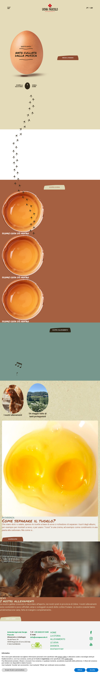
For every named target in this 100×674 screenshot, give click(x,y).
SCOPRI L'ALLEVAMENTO (60, 330)
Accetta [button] (92, 670)
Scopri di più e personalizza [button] (14, 670)
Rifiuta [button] (80, 670)
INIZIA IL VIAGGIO (67, 58)
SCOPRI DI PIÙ (12, 539)
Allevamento (57, 639)
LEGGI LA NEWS (10, 619)
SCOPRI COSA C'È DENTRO (15, 277)
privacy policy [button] (62, 657)
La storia (55, 636)
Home (53, 632)
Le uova (54, 642)
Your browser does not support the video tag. (50, 154)
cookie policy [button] (69, 659)
